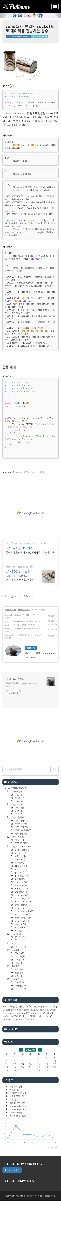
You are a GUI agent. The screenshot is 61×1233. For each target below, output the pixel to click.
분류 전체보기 (17, 820)
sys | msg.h (22, 930)
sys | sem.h (22, 937)
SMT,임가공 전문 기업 (19, 580)
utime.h (20, 963)
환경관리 (20, 1021)
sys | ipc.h (22, 927)
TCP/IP (28, 1039)
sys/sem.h (7, 1052)
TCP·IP (21, 875)
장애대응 (20, 1018)
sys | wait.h (22, 953)
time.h (20, 956)
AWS (15, 998)
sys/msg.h (38, 1039)
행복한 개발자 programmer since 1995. (21, 717)
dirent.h (21, 885)
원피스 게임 (15, 1122)
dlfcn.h (20, 888)
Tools (19, 985)
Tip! (18, 972)
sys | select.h (23, 934)
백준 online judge (18, 1148)
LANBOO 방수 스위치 (19, 604)
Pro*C (20, 969)
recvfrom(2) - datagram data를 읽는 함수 (20, 654)
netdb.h (21, 901)
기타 (18, 1008)
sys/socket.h (47, 1045)
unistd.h (21, 960)
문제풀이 (19, 1039)
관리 (15, 982)
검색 (54, 802)
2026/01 (30, 1082)
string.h (21, 921)
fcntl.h (20, 892)
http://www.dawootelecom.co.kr (23, 575)
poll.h (19, 905)
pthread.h (21, 908)
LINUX (16, 824)
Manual (6, 1042)
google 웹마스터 (17, 1135)
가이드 (19, 1015)
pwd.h (20, 911)
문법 (19, 840)
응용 (4, 1045)
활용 (19, 872)
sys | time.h (23, 950)
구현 (12, 1039)
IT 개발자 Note (15, 711)
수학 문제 (21, 859)
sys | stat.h (22, 947)
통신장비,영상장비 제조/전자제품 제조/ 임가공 (30, 585)
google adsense (18, 1138)
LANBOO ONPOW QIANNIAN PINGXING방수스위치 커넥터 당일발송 (20, 610)
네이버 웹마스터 (17, 1128)
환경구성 (20, 979)
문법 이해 (21, 853)
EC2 (19, 1002)
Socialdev (29, 1228)
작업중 (19, 992)
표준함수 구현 (23, 863)
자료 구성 (21, 989)
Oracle (17, 966)
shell (19, 833)
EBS (19, 1005)
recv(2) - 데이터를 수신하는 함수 (18, 657)
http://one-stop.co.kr (17, 599)
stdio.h (21, 914)
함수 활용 (21, 866)
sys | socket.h (24, 642)
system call (16, 1042)
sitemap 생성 (16, 1145)
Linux (17, 1052)
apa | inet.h (22, 882)
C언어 (16, 837)
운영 (15, 1011)
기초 (18, 827)
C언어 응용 (18, 869)
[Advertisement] (30, 62)
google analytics (18, 1141)
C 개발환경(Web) (18, 1125)
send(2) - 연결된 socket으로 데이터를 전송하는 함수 (30, 28)
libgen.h (21, 898)
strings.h (21, 924)
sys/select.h (27, 1052)
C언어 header (10, 642)
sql (55, 1039)
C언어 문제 (18, 850)
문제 (28, 1045)
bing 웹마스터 (16, 1132)
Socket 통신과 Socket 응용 (29, 504)
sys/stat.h (7, 1048)
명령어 (19, 830)
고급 (18, 846)
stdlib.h (21, 918)
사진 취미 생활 (16, 1119)
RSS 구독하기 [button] (12, 1202)
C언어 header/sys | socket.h (18, 36)
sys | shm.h (22, 940)
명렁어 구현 (22, 856)
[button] (4, 15)
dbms (26, 1042)
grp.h (19, 895)
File (40, 1042)
